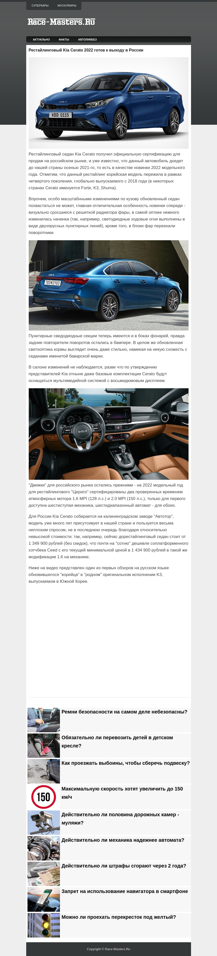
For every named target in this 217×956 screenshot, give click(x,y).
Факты (64, 39)
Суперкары (40, 5)
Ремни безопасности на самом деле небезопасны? (125, 711)
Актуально (41, 39)
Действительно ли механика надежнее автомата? (123, 840)
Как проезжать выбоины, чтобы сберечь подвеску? (126, 763)
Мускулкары (66, 5)
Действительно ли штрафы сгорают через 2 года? (124, 865)
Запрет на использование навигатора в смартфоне (125, 891)
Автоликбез (87, 39)
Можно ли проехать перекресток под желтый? (119, 917)
